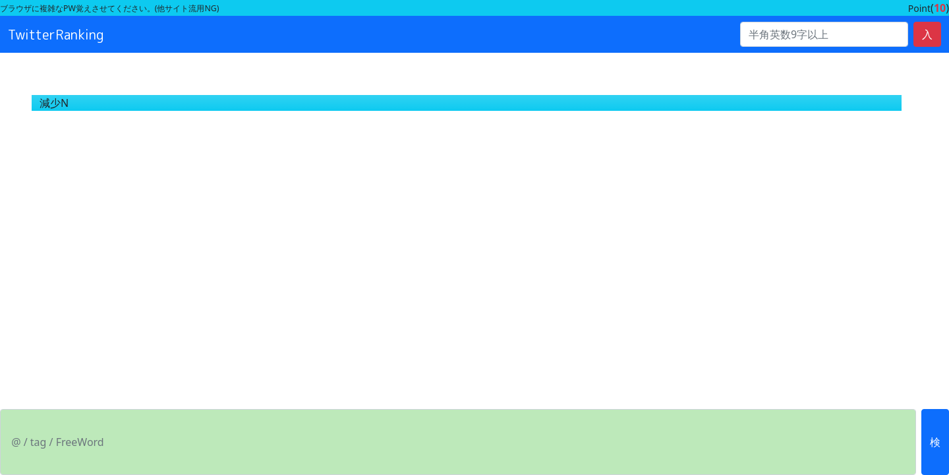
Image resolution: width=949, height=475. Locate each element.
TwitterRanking (56, 34)
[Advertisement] (395, 228)
